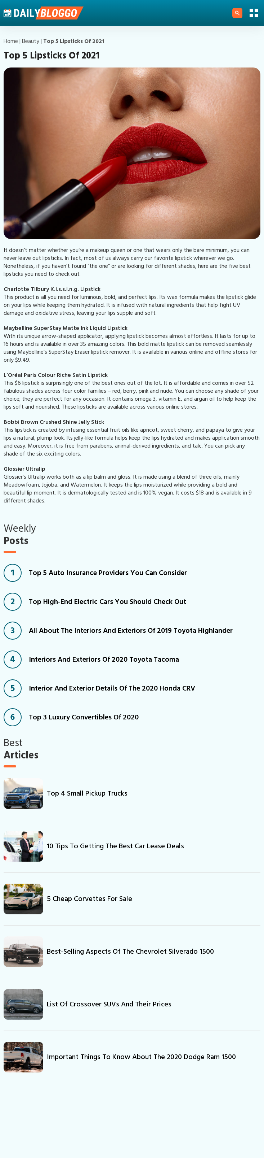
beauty (30, 41)
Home (11, 41)
